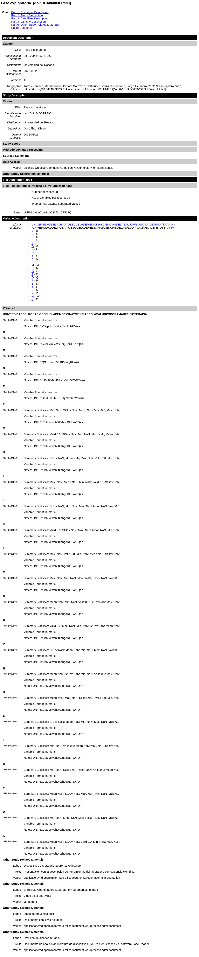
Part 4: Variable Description (28, 21)
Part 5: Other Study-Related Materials (35, 24)
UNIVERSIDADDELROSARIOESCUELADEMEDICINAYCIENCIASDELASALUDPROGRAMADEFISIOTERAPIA (102, 224)
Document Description (18, 37)
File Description (13, 179)
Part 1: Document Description (29, 12)
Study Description (15, 95)
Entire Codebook (21, 27)
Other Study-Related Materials (23, 859)
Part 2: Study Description (27, 15)
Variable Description (16, 218)
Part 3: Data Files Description (29, 18)
